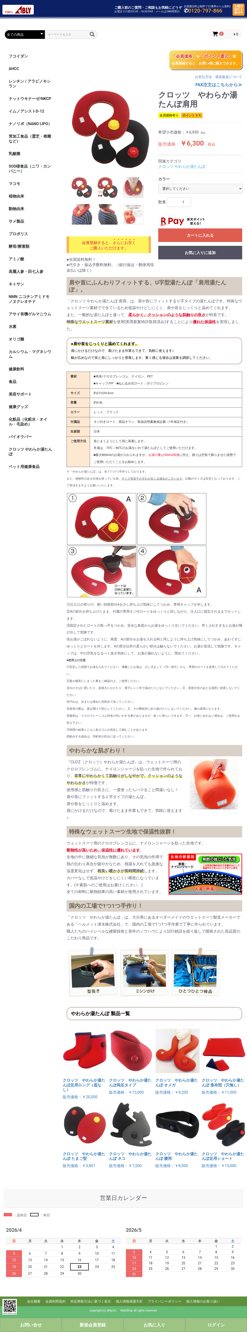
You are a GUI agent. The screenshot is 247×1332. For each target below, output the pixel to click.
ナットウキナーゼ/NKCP (30, 98)
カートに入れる (200, 235)
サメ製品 (16, 221)
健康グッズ (18, 406)
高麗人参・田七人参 (26, 271)
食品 (12, 381)
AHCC (14, 68)
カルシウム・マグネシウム (30, 354)
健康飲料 (16, 369)
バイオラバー (20, 436)
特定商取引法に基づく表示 (90, 1301)
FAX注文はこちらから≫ (218, 84)
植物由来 (16, 196)
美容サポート (20, 394)
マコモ (14, 183)
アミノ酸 (16, 259)
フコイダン (18, 56)
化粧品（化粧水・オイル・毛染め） (28, 421)
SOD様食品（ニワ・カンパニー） (30, 168)
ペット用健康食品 (24, 466)
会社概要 (34, 1301)
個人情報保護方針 (129, 1301)
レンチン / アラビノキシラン (30, 83)
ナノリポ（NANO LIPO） (30, 123)
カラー (164, 179)
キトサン (16, 284)
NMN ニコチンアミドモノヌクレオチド (29, 299)
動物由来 (16, 208)
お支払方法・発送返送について (218, 77)
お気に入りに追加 (200, 252)
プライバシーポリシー (164, 1301)
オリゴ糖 (16, 339)
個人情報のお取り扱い (203, 1301)
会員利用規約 (55, 1301)
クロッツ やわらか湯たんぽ (30, 451)
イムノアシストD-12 (26, 111)
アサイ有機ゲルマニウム (30, 314)
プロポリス (18, 234)
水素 (12, 326)
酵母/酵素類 (19, 246)
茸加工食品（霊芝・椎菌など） (30, 138)
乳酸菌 (14, 153)
